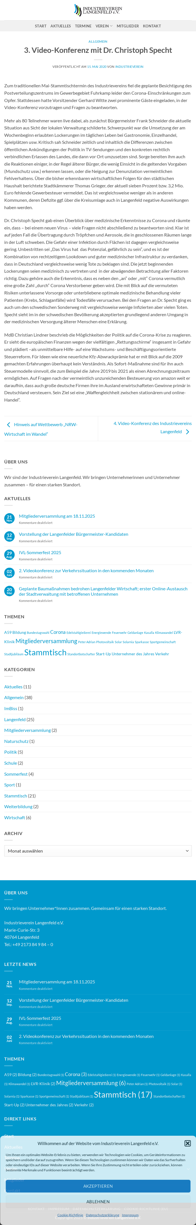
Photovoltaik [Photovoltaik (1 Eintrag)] (105, 642)
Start (41, 26)
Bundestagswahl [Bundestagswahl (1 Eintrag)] (38, 632)
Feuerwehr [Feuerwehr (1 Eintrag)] (119, 632)
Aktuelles (60, 26)
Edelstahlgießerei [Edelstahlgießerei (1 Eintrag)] (79, 632)
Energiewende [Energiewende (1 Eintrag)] (101, 632)
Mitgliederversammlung (27, 730)
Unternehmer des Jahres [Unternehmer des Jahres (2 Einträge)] (133, 653)
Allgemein (14, 697)
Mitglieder (128, 26)
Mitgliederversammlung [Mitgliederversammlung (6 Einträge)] (46, 641)
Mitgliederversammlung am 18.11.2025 (57, 516)
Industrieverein (129, 66)
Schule (10, 763)
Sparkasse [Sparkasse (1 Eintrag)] (142, 642)
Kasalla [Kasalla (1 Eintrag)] (149, 632)
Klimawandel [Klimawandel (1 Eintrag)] (164, 632)
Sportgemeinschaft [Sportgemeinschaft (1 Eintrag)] (163, 642)
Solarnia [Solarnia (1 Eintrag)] (128, 642)
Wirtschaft (14, 817)
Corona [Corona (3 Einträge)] (58, 632)
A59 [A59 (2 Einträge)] (8, 632)
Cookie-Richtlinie (70, 1215)
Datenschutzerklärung (102, 1215)
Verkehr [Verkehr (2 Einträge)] (162, 653)
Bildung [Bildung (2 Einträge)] (19, 632)
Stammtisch (15, 795)
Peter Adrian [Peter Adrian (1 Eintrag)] (86, 642)
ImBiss (10, 708)
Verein (104, 26)
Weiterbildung (18, 806)
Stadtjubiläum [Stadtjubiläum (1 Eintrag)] (13, 654)
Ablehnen (98, 1201)
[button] (187, 1143)
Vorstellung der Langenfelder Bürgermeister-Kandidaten (73, 534)
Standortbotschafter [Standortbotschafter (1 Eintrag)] (81, 654)
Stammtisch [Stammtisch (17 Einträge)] (45, 652)
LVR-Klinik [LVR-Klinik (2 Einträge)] (43, 1083)
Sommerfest (16, 774)
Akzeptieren (98, 1186)
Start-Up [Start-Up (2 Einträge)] (103, 653)
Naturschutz (16, 741)
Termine (83, 26)
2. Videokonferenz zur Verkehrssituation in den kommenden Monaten (86, 570)
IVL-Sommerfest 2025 (40, 552)
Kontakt (152, 26)
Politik (10, 751)
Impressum (130, 1215)
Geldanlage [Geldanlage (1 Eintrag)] (135, 632)
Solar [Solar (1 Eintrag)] (118, 642)
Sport (9, 784)
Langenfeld (15, 719)
